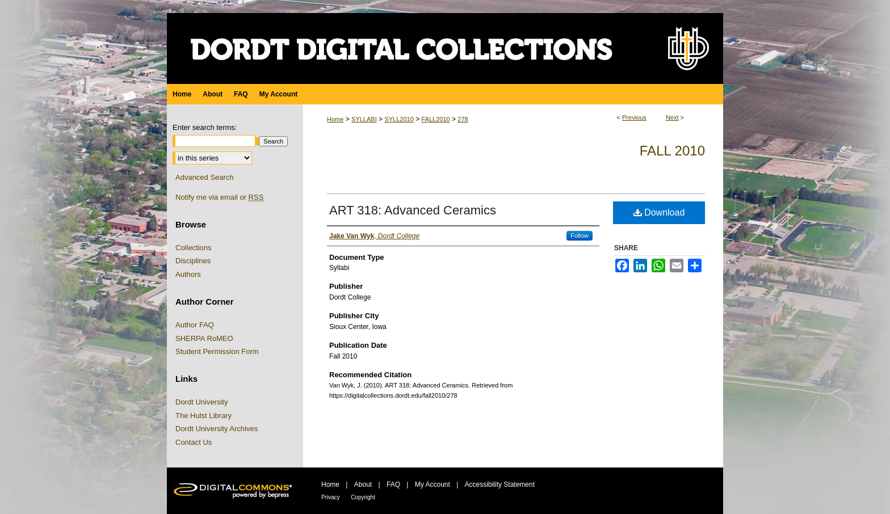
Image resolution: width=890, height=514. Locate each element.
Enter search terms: (205, 127)
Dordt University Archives (216, 428)
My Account (432, 484)
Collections (193, 247)
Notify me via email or (219, 197)
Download (659, 212)
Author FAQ (194, 325)
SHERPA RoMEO (204, 338)
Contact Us (193, 442)
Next (672, 117)
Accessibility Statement (500, 484)
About (363, 484)
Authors (188, 274)
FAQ (393, 484)
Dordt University (201, 402)
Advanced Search (204, 177)
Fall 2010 (672, 150)
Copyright (363, 497)
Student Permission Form (217, 351)
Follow (579, 235)
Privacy (330, 497)
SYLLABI (364, 119)
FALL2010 (435, 119)
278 (462, 119)
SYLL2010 (398, 119)
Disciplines (193, 260)
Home (335, 119)
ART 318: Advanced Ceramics (412, 210)
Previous (634, 117)
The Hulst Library (203, 415)
